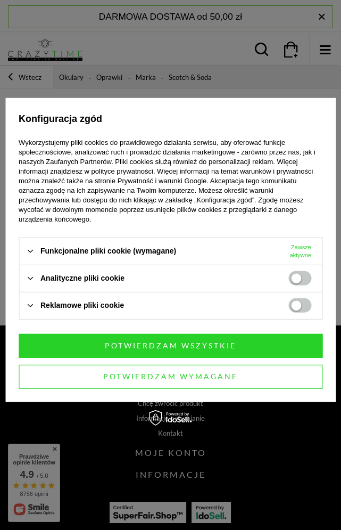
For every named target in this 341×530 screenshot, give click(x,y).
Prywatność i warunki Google (162, 180)
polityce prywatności (122, 171)
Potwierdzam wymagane (170, 376)
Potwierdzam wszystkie (170, 345)
